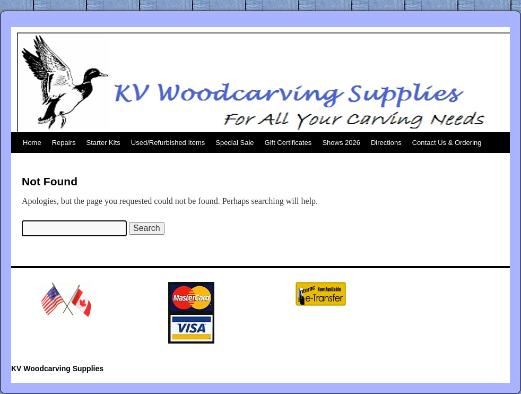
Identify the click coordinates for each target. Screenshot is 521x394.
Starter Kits (103, 143)
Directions (386, 143)
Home (32, 143)
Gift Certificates (288, 143)
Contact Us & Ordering (447, 143)
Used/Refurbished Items (168, 143)
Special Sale (234, 143)
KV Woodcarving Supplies (57, 368)
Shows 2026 (341, 143)
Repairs (64, 143)
